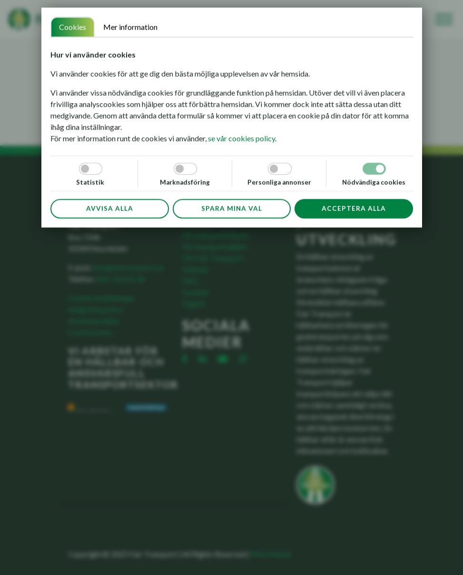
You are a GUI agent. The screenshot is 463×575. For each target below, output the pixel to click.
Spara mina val (231, 208)
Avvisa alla (109, 208)
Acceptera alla (353, 208)
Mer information (130, 26)
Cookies (72, 26)
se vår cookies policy (241, 138)
